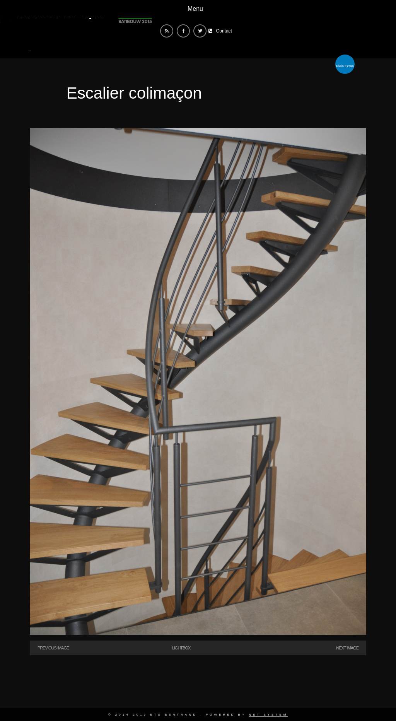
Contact (224, 31)
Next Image (347, 648)
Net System (268, 714)
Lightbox (181, 648)
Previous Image (53, 648)
